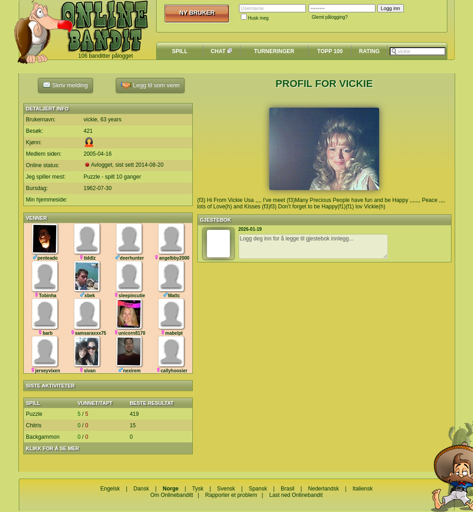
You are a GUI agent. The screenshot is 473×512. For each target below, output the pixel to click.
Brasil (287, 488)
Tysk (198, 488)
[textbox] (418, 51)
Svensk (226, 488)
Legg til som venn (150, 85)
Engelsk (110, 488)
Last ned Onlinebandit (296, 495)
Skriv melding (65, 84)
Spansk (258, 488)
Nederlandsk (323, 488)
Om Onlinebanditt (171, 495)
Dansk (141, 488)
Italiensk (363, 488)
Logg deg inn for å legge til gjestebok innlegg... (313, 246)
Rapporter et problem (231, 495)
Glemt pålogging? (330, 17)
